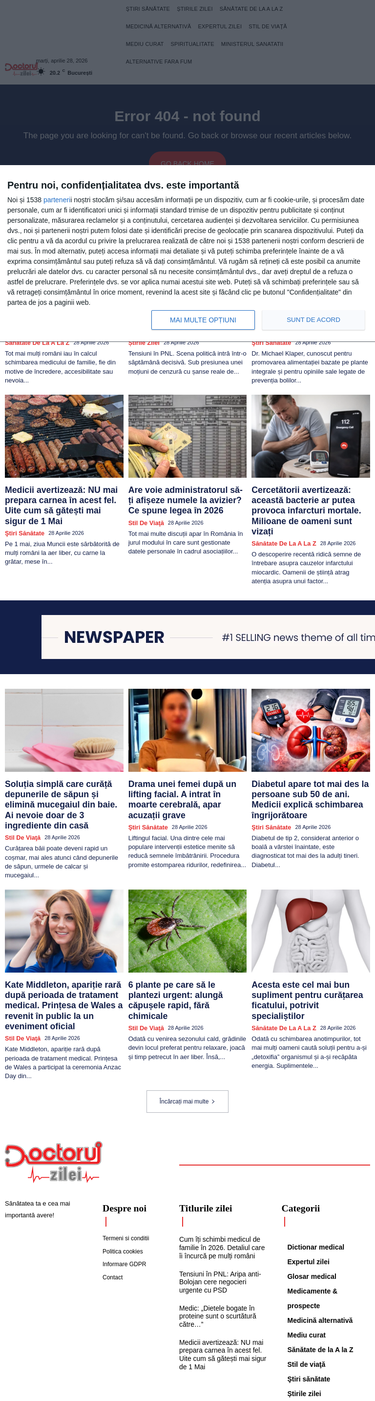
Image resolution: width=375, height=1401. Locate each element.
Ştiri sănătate (22, 509)
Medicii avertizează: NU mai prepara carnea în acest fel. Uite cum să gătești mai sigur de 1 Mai (63, 490)
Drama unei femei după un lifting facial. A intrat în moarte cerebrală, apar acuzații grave (184, 764)
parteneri (56, 199)
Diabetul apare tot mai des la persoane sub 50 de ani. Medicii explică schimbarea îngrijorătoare (305, 764)
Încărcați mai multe (188, 1034)
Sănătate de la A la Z (279, 517)
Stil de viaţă (143, 509)
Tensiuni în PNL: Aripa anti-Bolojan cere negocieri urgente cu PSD (222, 1211)
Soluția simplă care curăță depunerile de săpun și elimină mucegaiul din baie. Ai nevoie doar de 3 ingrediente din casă (61, 768)
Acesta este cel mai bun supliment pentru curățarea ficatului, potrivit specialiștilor (307, 945)
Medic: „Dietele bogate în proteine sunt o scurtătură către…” (215, 1244)
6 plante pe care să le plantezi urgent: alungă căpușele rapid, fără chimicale (185, 945)
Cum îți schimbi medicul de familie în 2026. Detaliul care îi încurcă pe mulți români (221, 1179)
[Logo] (54, 1095)
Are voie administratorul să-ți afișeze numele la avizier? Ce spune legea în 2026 (186, 490)
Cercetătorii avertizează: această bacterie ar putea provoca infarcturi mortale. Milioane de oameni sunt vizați (308, 494)
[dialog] (187, 254)
